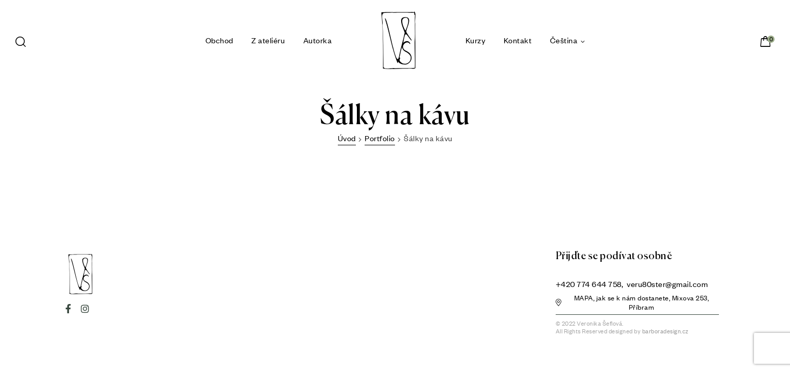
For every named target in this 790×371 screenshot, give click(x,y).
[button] (637, 304)
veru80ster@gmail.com (667, 284)
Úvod (347, 138)
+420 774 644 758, (590, 284)
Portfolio (380, 138)
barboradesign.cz (665, 331)
